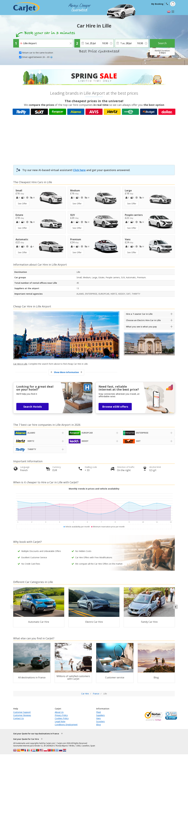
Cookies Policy (62, 718)
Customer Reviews (22, 715)
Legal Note (60, 721)
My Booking (157, 4)
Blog (98, 724)
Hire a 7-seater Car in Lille (139, 314)
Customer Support (22, 712)
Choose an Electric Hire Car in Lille (143, 320)
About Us (59, 712)
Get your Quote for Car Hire (26, 739)
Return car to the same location (37, 52)
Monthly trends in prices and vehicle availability (94, 488)
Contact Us (18, 718)
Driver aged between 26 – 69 (37, 57)
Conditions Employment (66, 724)
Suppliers (100, 715)
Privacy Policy (61, 715)
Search (162, 43)
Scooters (100, 721)
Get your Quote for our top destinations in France (36, 733)
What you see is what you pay (141, 326)
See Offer (22, 203)
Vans (98, 718)
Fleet (98, 712)
